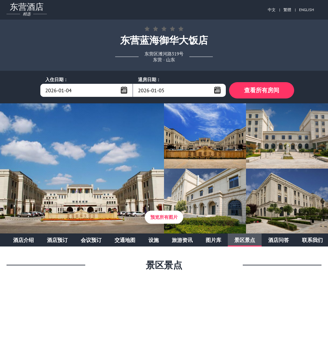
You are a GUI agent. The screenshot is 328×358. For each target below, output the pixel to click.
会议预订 (91, 240)
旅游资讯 (182, 240)
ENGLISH (306, 9)
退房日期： (149, 79)
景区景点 (244, 240)
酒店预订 (57, 240)
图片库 (213, 240)
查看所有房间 (261, 90)
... (124, 90)
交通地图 (125, 240)
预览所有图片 (164, 217)
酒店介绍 (23, 240)
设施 (153, 240)
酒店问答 (278, 240)
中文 (272, 9)
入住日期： (56, 79)
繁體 (287, 9)
